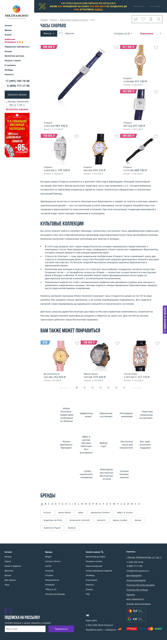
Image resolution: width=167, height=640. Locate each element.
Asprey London (120, 520)
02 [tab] (85, 388)
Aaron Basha (64, 512)
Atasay (138, 520)
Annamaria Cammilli (80, 520)
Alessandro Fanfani (100, 512)
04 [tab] (101, 388)
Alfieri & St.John (125, 512)
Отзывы (8, 51)
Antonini (101, 520)
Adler (80, 512)
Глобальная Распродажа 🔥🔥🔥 (14, 40)
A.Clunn (47, 512)
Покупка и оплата (13, 60)
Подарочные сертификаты (17, 47)
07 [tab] (124, 388)
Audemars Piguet (52, 527)
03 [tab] (93, 388)
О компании (10, 65)
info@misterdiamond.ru (137, 571)
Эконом (8, 35)
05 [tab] (108, 388)
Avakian (72, 527)
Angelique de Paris (53, 520)
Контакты (9, 74)
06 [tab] (116, 388)
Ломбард (9, 70)
